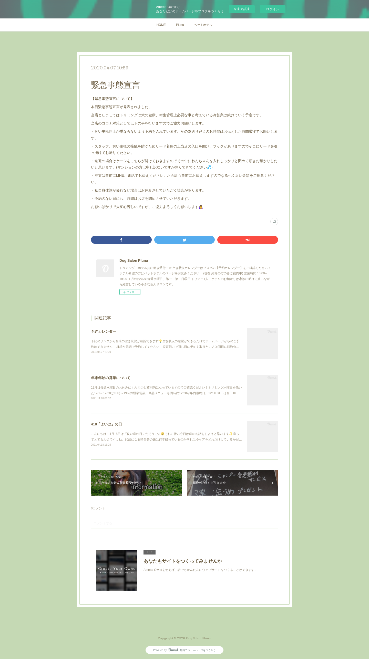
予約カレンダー (103, 331)
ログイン (272, 9)
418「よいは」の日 (106, 424)
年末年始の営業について (110, 378)
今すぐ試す (241, 9)
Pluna (180, 25)
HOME (161, 25)
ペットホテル (203, 25)
